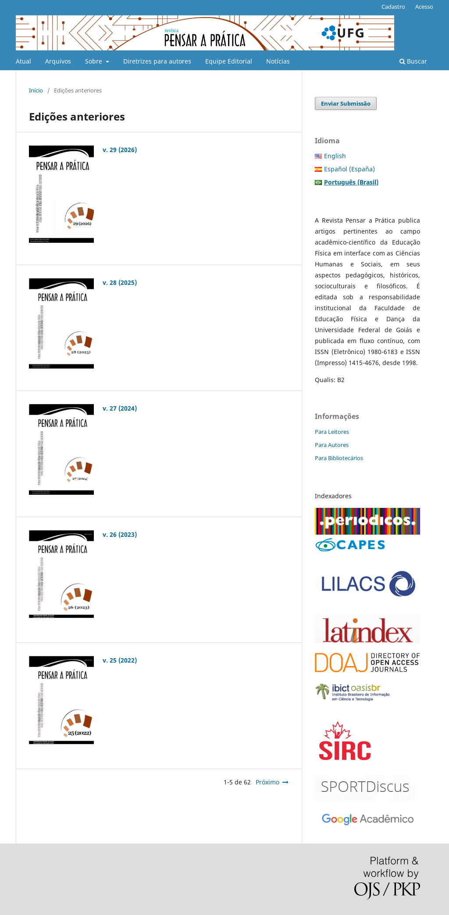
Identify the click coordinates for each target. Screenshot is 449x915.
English (335, 156)
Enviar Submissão (346, 103)
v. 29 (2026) (120, 149)
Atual (23, 61)
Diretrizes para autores (157, 61)
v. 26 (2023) (120, 534)
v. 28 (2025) (120, 282)
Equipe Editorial (228, 61)
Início (36, 90)
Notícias (278, 61)
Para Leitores (332, 432)
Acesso (424, 7)
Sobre (94, 61)
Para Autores (332, 445)
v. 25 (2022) (120, 660)
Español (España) (349, 169)
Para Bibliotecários (339, 458)
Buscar (413, 61)
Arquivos (58, 61)
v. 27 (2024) (120, 408)
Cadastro (393, 7)
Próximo (267, 782)
